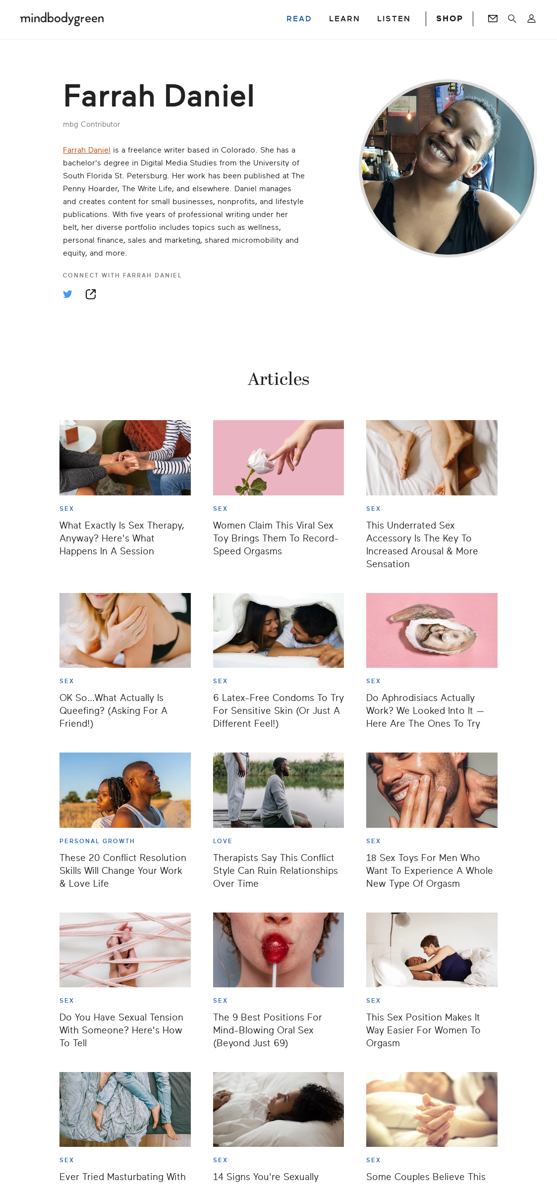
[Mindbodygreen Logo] (62, 19)
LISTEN (394, 18)
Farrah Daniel (87, 150)
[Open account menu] (531, 18)
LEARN (344, 18)
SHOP (449, 18)
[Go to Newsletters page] (493, 18)
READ (299, 18)
